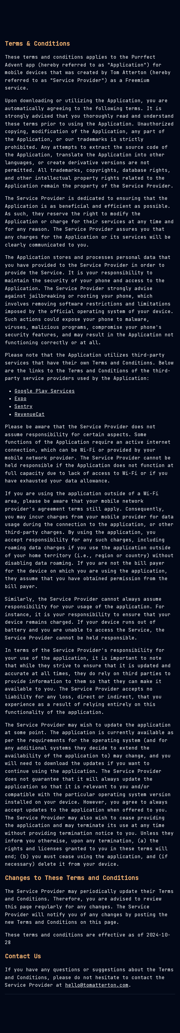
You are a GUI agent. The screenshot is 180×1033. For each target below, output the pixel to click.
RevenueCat (29, 414)
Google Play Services (44, 391)
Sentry (23, 406)
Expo (20, 398)
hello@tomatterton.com (96, 985)
